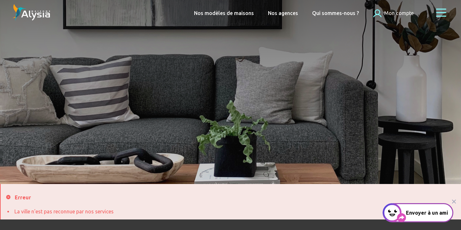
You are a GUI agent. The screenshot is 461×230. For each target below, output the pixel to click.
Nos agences (283, 13)
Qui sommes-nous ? (335, 13)
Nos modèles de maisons (224, 13)
